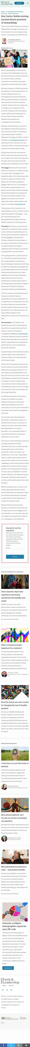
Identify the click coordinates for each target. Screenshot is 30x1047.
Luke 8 (9, 237)
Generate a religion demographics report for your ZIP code (14, 926)
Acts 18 (14, 334)
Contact (11, 985)
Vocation (4, 13)
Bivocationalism (13, 13)
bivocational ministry (17, 140)
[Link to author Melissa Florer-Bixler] (4, 839)
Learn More (8, 968)
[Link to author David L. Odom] (4, 674)
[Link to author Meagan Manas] (4, 787)
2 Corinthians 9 (20, 204)
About (4, 985)
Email (8, 548)
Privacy (2, 1022)
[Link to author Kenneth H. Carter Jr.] (4, 41)
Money (3, 12)
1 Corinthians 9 (22, 334)
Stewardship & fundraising (15, 12)
